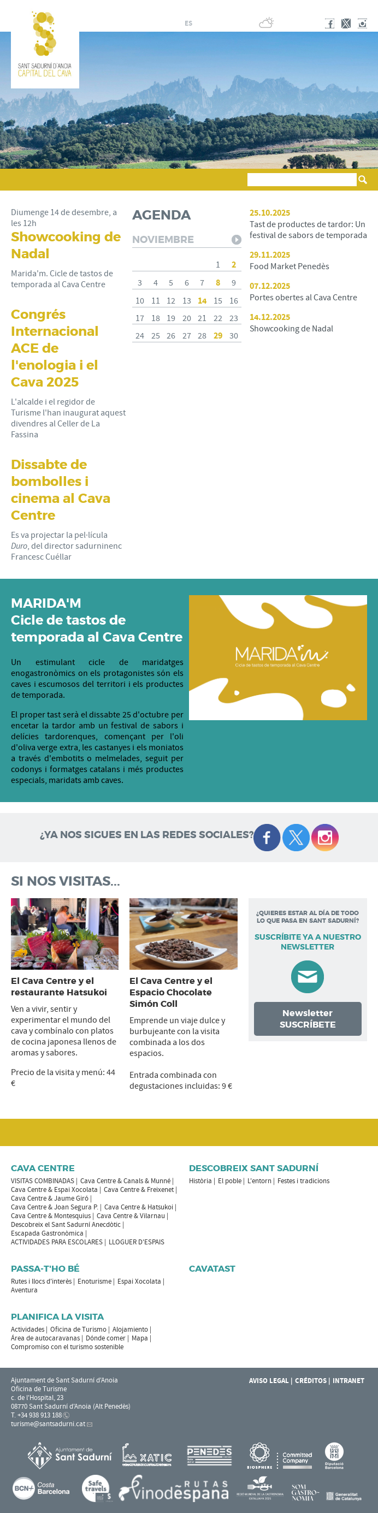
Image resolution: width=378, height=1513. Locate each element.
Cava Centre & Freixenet (139, 1189)
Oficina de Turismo (78, 1329)
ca (176, 23)
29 (218, 336)
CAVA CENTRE (43, 1168)
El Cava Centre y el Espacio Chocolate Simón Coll (170, 992)
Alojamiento (130, 1329)
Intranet (348, 1381)
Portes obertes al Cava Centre (303, 297)
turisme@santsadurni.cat (48, 1424)
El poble (229, 1181)
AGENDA (161, 215)
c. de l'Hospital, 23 (37, 1397)
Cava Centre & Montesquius (51, 1216)
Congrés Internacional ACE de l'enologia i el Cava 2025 (55, 348)
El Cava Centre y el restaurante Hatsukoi (59, 986)
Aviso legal (269, 1381)
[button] (21, 184)
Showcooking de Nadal (291, 328)
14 (202, 301)
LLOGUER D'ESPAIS (136, 1242)
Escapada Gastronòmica (47, 1233)
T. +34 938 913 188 (36, 1415)
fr (201, 23)
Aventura (24, 1290)
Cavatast (212, 1268)
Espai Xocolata (139, 1281)
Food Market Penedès (289, 266)
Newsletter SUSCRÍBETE (308, 1018)
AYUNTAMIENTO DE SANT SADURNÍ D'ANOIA (295, 7)
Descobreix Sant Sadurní (253, 1168)
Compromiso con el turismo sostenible (67, 1347)
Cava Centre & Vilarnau (131, 1216)
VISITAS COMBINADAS (42, 1181)
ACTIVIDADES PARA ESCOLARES (57, 1242)
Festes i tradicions (303, 1181)
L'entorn (259, 1181)
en (214, 23)
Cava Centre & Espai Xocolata (54, 1189)
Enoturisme (94, 1281)
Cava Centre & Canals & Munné (125, 1181)
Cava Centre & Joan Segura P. (54, 1207)
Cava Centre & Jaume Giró (49, 1198)
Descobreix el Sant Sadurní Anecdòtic (66, 1224)
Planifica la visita (57, 1316)
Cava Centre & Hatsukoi (138, 1207)
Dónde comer (106, 1338)
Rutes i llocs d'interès (41, 1281)
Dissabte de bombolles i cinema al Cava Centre (60, 490)
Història (200, 1181)
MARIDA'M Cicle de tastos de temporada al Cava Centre (96, 620)
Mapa (140, 1338)
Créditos (311, 1381)
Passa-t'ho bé (45, 1268)
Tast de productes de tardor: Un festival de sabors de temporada (308, 230)
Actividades (27, 1329)
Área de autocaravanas (45, 1338)
